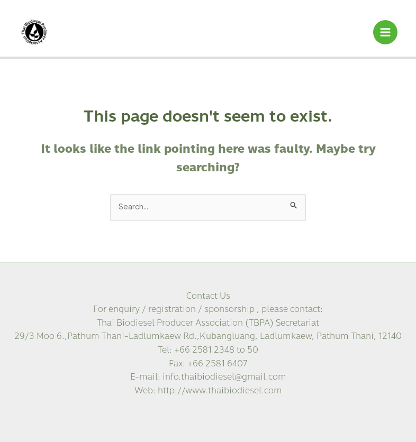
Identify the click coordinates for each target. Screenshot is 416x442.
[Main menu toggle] (385, 32)
